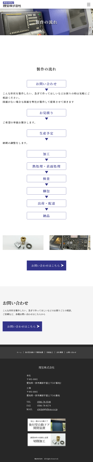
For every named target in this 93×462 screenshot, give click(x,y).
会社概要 (59, 352)
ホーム (19, 352)
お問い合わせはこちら (45, 265)
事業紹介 (23, 242)
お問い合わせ (71, 352)
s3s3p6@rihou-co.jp (42, 409)
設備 (70, 242)
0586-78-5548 (39, 401)
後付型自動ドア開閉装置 (34, 352)
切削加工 (49, 352)
